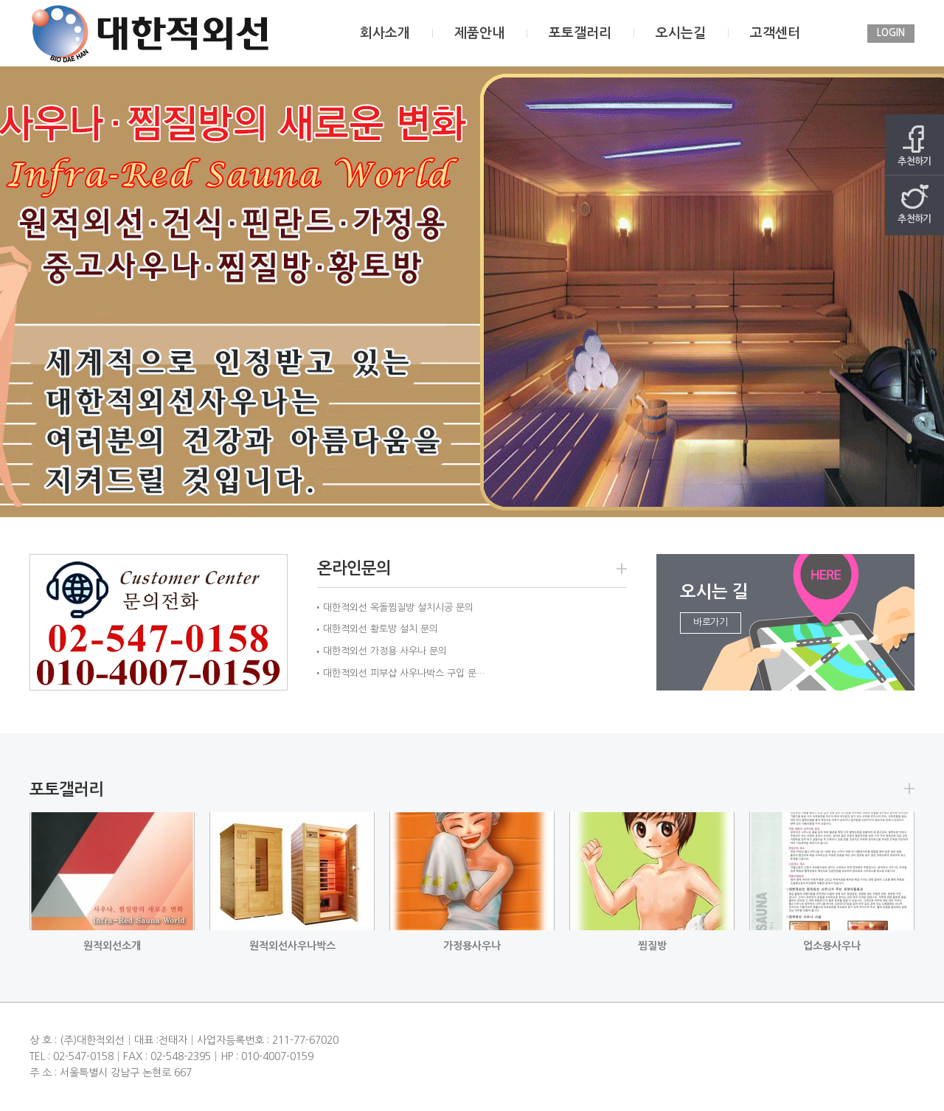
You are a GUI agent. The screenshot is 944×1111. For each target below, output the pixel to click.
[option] (472, 291)
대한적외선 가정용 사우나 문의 (385, 651)
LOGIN (891, 33)
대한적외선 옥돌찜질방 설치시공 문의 (398, 607)
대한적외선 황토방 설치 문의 (380, 629)
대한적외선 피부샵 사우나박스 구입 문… (404, 673)
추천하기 (914, 145)
